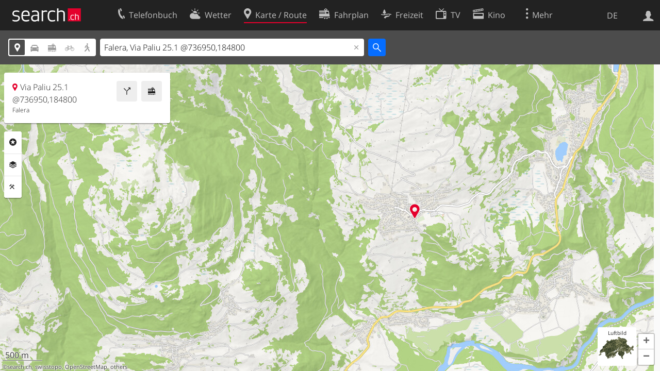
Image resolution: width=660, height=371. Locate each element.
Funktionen (13, 187)
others (118, 366)
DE (612, 15)
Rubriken (13, 142)
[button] (646, 341)
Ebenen (13, 165)
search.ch (19, 366)
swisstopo (48, 366)
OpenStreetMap (86, 366)
